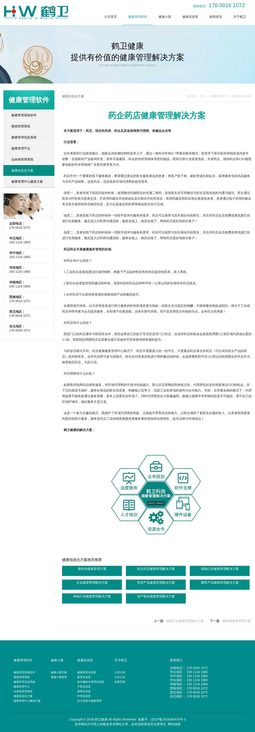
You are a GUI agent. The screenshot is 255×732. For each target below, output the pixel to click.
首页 (203, 96)
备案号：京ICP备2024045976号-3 (162, 719)
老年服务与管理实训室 (90, 681)
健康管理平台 (20, 148)
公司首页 (110, 17)
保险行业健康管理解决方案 (185, 621)
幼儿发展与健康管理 (89, 700)
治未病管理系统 (22, 159)
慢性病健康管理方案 (236, 621)
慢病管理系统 (20, 126)
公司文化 (119, 677)
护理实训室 (84, 696)
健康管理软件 (137, 17)
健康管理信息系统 (24, 137)
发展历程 (119, 681)
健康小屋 (164, 17)
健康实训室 (190, 17)
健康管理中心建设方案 (27, 181)
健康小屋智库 (59, 677)
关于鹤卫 (239, 17)
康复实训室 (84, 691)
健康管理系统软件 (24, 115)
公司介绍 (119, 672)
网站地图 (174, 724)
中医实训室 (84, 686)
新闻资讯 (215, 17)
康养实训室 (84, 677)
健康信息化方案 (22, 170)
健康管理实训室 (86, 672)
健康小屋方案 (59, 672)
